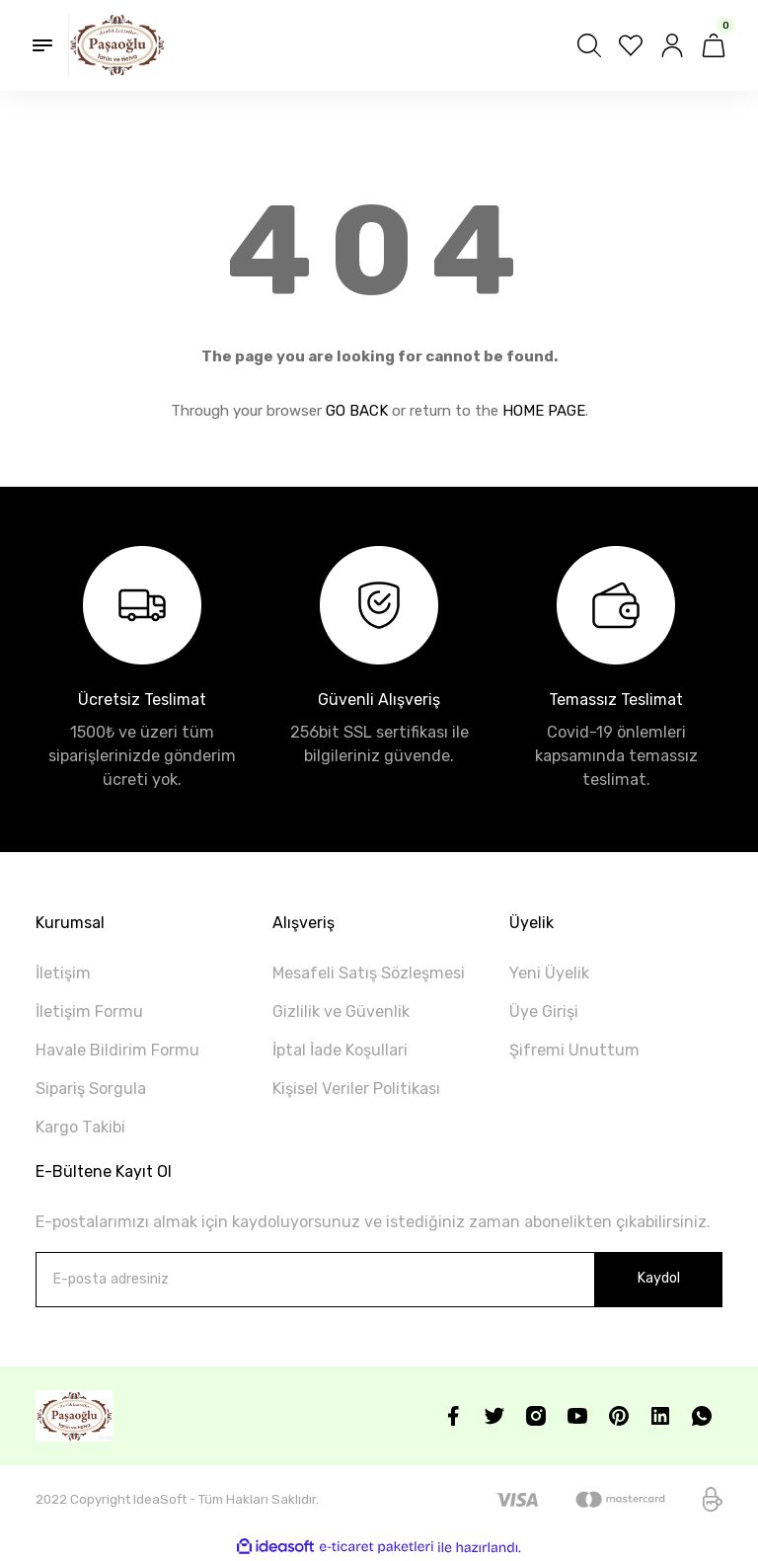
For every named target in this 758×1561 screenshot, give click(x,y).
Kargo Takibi (80, 1127)
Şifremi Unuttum (574, 1050)
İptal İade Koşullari (340, 1050)
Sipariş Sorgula (91, 1088)
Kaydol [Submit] (658, 1278)
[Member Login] (672, 45)
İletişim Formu (89, 1011)
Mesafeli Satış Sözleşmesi (368, 973)
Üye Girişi (543, 1011)
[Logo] (117, 45)
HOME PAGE (543, 411)
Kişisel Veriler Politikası (356, 1088)
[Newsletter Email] (379, 1279)
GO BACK (357, 411)
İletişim (63, 973)
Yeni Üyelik (549, 973)
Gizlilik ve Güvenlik (341, 1011)
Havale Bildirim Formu (117, 1050)
